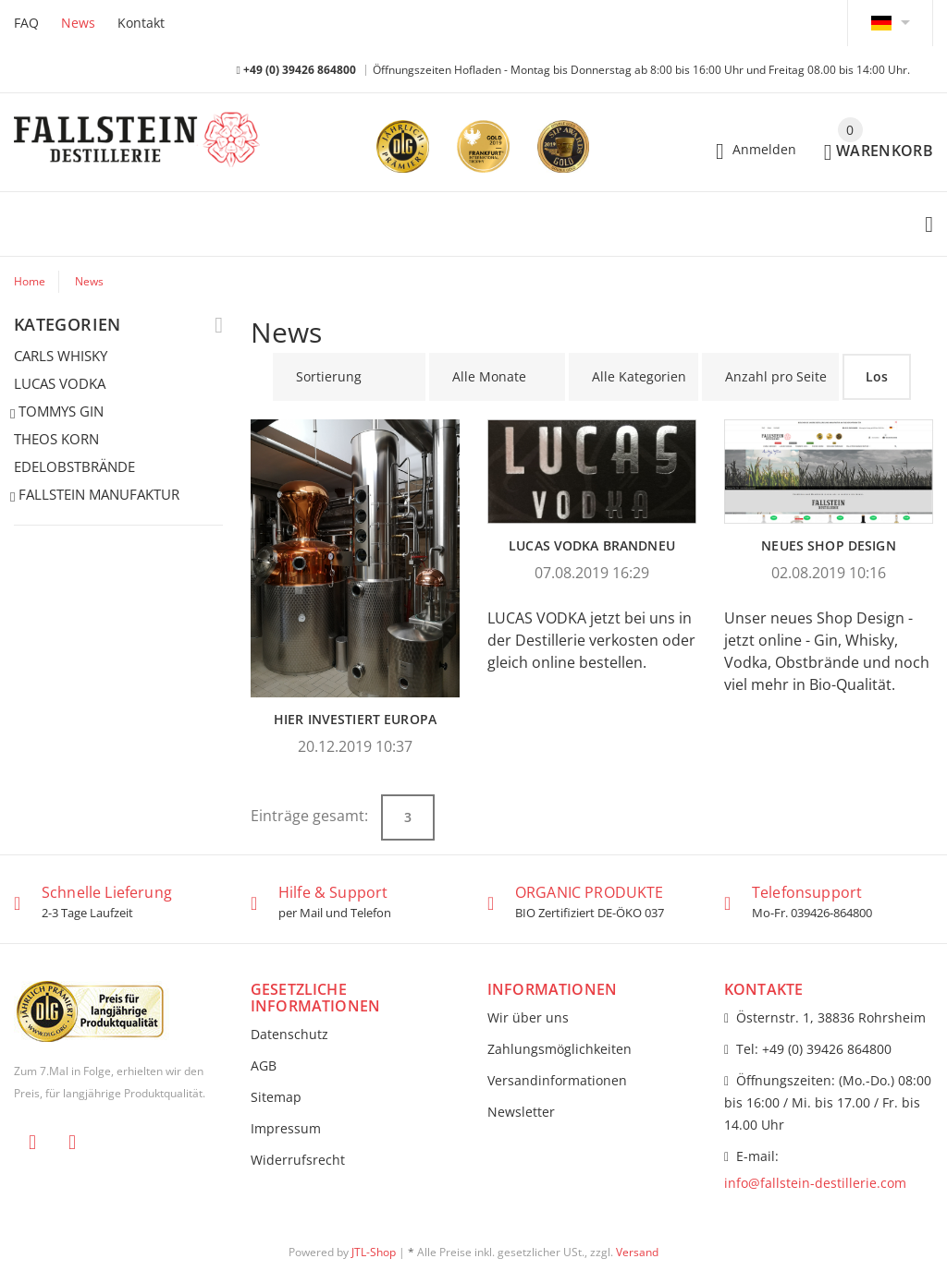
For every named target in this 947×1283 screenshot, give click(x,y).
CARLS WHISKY (60, 355)
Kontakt (141, 22)
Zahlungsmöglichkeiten (559, 1049)
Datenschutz (289, 1034)
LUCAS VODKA (59, 383)
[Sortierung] (349, 377)
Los (877, 376)
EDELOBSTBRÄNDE (74, 466)
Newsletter (521, 1111)
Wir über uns (528, 1017)
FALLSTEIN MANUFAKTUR (96, 495)
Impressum (286, 1128)
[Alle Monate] (497, 377)
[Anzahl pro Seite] (770, 377)
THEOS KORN (56, 439)
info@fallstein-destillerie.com (815, 1183)
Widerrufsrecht (298, 1159)
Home (29, 281)
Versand (637, 1252)
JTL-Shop (373, 1252)
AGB (264, 1065)
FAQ (26, 22)
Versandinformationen (557, 1080)
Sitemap (276, 1097)
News (78, 22)
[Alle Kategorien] (633, 377)
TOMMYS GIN (59, 412)
